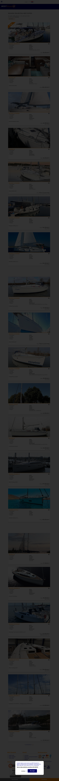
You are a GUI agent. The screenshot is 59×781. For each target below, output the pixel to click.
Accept (32, 771)
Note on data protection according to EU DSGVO (27, 767)
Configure (23, 771)
